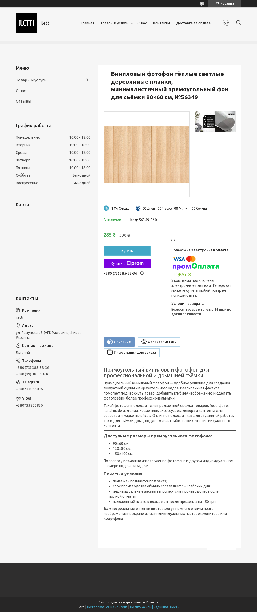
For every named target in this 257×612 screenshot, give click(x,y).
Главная (87, 23)
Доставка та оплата (193, 23)
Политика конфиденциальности (154, 607)
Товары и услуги (114, 23)
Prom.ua (152, 602)
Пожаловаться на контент (107, 607)
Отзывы (23, 101)
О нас (142, 23)
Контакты (161, 23)
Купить (127, 251)
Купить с (127, 263)
